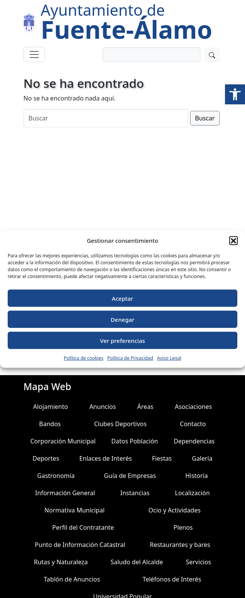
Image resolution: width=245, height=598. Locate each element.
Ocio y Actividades (175, 510)
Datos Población (134, 441)
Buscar (205, 118)
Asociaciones (193, 406)
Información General (65, 493)
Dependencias (194, 441)
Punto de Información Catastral (80, 544)
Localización (192, 493)
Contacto (193, 424)
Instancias (134, 493)
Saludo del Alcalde (137, 562)
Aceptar (122, 298)
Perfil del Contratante (83, 527)
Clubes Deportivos (120, 424)
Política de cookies (83, 358)
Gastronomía (56, 475)
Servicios (198, 562)
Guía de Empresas (130, 475)
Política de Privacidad (130, 358)
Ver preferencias (122, 340)
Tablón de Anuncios (72, 579)
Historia (196, 475)
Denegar (122, 319)
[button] (235, 94)
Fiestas (162, 458)
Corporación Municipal (63, 441)
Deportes (46, 458)
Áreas (145, 406)
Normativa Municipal (75, 510)
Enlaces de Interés (105, 458)
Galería (202, 458)
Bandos (50, 424)
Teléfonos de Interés (171, 579)
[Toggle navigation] (34, 54)
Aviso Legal (169, 358)
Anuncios (102, 406)
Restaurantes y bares (180, 544)
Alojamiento (50, 406)
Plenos (183, 527)
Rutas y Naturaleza (61, 562)
